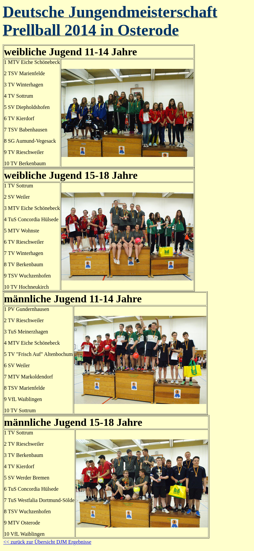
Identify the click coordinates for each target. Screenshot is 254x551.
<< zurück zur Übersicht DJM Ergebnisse (47, 542)
